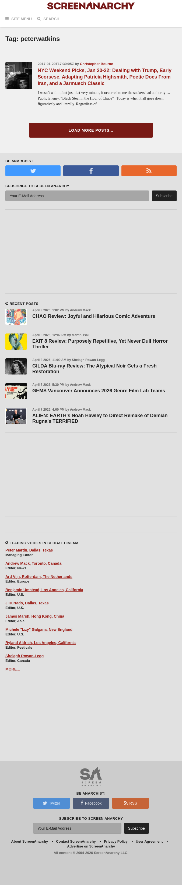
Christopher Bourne (96, 64)
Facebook (91, 803)
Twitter (51, 803)
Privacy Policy (116, 841)
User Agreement (149, 841)
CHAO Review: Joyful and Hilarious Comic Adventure (93, 316)
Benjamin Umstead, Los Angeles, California (44, 590)
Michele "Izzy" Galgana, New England (38, 629)
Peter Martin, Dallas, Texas (29, 550)
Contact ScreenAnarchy (76, 841)
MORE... (12, 669)
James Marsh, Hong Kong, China (34, 616)
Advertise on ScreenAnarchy (91, 846)
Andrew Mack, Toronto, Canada (33, 563)
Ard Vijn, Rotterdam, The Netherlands (38, 576)
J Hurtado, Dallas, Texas (27, 603)
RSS (130, 803)
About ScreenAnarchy (29, 841)
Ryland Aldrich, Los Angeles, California (40, 643)
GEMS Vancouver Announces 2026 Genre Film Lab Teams (98, 390)
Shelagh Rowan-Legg (24, 656)
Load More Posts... (91, 130)
